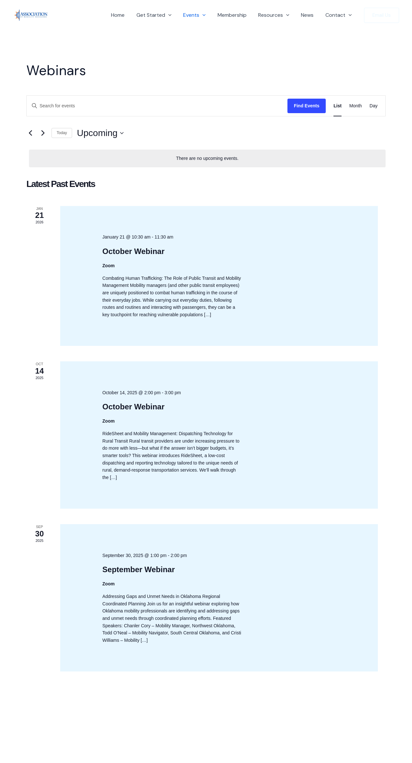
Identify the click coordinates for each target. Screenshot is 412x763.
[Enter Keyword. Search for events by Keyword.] (157, 106)
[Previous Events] (30, 133)
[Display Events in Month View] (355, 106)
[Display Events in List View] (337, 106)
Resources (277, 15)
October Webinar (133, 251)
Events (201, 15)
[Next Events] (43, 133)
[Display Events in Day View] (374, 106)
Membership (237, 15)
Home (128, 15)
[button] (176, 15)
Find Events (306, 105)
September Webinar (138, 569)
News (309, 15)
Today (62, 133)
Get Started (162, 15)
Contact (339, 15)
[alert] (207, 158)
